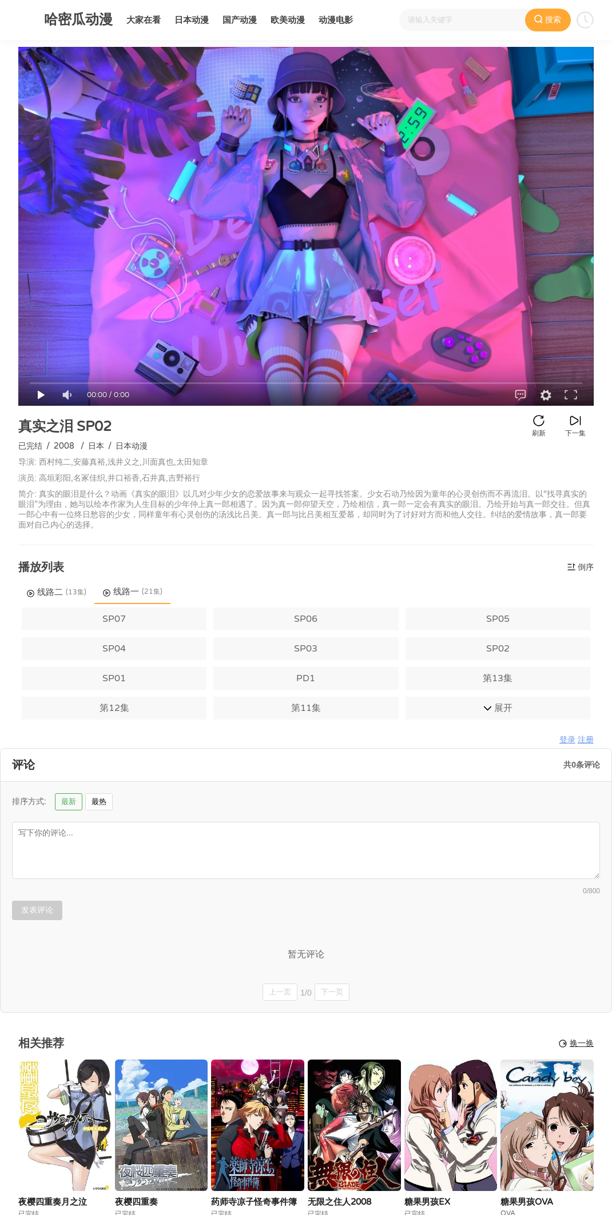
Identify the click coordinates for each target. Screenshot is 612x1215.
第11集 (306, 708)
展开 (497, 708)
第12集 (114, 708)
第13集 (497, 678)
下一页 (332, 992)
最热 (99, 801)
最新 (68, 801)
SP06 (305, 619)
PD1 (305, 678)
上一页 (280, 992)
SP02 (498, 648)
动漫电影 (336, 20)
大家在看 (143, 20)
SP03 (305, 648)
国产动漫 (239, 20)
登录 (567, 740)
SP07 (114, 619)
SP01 (114, 678)
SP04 (114, 648)
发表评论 (37, 909)
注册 (586, 740)
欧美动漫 (288, 20)
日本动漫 (191, 20)
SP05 (498, 619)
